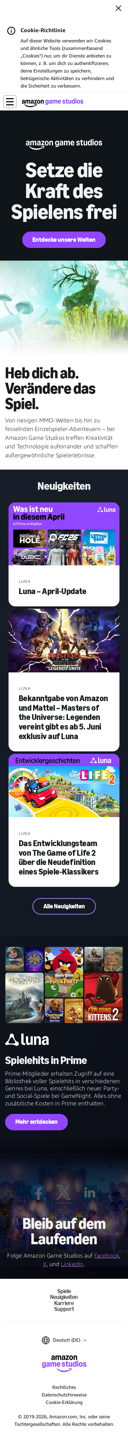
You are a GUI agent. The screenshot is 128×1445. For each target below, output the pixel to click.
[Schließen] (118, 8)
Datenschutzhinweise (64, 1394)
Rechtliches (64, 1387)
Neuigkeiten (64, 1297)
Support (64, 1309)
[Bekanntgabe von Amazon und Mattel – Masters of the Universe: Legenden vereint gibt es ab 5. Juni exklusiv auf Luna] (64, 641)
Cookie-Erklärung (64, 1402)
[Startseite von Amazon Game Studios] (52, 102)
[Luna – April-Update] (64, 534)
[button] (9, 101)
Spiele (64, 1291)
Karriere (64, 1303)
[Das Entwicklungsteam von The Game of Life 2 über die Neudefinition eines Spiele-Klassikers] (64, 786)
